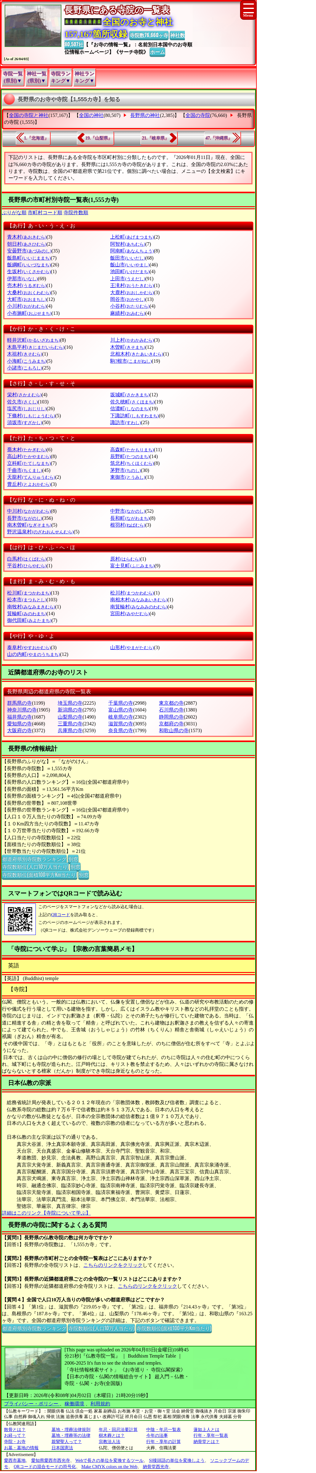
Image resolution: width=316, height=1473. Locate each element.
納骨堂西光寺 (156, 1466)
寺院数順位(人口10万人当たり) (35, 866)
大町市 (26, 299)
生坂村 (29, 271)
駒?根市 (131, 361)
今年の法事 (157, 1435)
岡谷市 (127, 299)
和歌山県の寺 (174, 730)
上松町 (132, 237)
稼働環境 (74, 1403)
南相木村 (138, 599)
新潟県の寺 (70, 709)
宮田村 (129, 613)
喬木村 (26, 449)
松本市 (26, 599)
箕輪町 (26, 613)
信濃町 (129, 408)
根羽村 (127, 525)
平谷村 (26, 565)
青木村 (26, 237)
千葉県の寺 (120, 703)
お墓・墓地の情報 (21, 1448)
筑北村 (132, 463)
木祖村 (24, 354)
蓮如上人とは (206, 1429)
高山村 (29, 456)
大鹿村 (132, 292)
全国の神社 (91, 115)
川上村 (132, 340)
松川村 (132, 592)
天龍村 (31, 477)
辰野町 (129, 456)
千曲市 (24, 470)
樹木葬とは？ (112, 1435)
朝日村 (26, 244)
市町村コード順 (45, 212)
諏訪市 (125, 422)
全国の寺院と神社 (28, 115)
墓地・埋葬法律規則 (71, 1429)
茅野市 (125, 470)
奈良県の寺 (120, 730)
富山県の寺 (120, 709)
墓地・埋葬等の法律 (71, 1435)
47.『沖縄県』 (219, 138)
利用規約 (100, 1403)
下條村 (31, 415)
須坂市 (24, 422)
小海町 (26, 361)
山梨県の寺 (70, 717)
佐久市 (22, 401)
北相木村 (136, 354)
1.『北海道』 (36, 138)
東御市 (127, 477)
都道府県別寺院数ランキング (34, 858)
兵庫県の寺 (70, 730)
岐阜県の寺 (120, 717)
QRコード (60, 914)
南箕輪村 (138, 606)
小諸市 (24, 367)
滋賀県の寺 (120, 723)
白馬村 (26, 558)
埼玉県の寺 (70, 703)
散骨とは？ (15, 1429)
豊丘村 (29, 484)
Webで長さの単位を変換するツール (109, 1460)
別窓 (73, 858)
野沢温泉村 (40, 531)
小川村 (26, 306)
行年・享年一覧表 (210, 1435)
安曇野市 (29, 250)
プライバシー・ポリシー (32, 1403)
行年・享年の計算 (163, 1441)
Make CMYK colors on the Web (109, 1466)
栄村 (24, 394)
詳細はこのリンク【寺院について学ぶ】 (46, 1213)
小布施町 (29, 313)
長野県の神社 (145, 115)
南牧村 (31, 606)
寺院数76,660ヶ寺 (149, 35)
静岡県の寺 (171, 717)
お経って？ (15, 1435)
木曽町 (127, 347)
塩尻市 (26, 408)
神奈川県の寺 (22, 709)
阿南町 (132, 250)
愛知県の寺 (19, 723)
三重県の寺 (70, 723)
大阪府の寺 (19, 730)
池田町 (129, 271)
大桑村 (29, 292)
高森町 (132, 449)
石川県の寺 (171, 709)
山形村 (132, 647)
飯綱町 (29, 264)
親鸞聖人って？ (67, 1441)
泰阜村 (29, 647)
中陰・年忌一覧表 (163, 1429)
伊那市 (22, 278)
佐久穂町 (132, 401)
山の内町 (33, 654)
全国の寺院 (197, 115)
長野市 (24, 518)
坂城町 (129, 394)
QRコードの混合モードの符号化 (45, 1466)
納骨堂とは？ (206, 1441)
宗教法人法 (109, 1441)
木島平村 (35, 347)
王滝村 (132, 285)
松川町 (29, 592)
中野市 (127, 511)
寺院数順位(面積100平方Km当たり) (39, 874)
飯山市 (129, 264)
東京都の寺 (171, 703)
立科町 (29, 463)
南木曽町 (29, 525)
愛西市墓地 (15, 1460)
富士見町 (132, 565)
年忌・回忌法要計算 (118, 1429)
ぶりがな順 (14, 212)
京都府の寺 (171, 723)
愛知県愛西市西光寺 (50, 1460)
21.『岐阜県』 (155, 138)
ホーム (157, 51)
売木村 (26, 285)
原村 (125, 558)
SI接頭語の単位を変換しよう (177, 1460)
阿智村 (127, 244)
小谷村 (129, 306)
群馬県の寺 (19, 703)
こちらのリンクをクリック (113, 1265)
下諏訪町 (134, 415)
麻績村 (127, 313)
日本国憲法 (62, 1448)
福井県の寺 (19, 717)
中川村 (29, 511)
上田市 (127, 278)
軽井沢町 (33, 340)
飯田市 (127, 258)
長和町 (129, 518)
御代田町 (29, 620)
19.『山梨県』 (98, 138)
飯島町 (29, 258)
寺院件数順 (76, 212)
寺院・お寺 (15, 1441)
